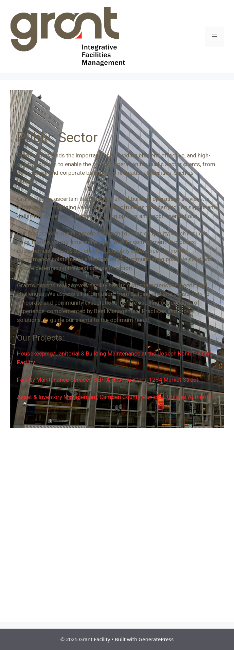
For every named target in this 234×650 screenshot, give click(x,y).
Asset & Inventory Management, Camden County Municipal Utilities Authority (114, 397)
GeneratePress (156, 639)
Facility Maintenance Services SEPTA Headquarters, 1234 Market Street (107, 379)
